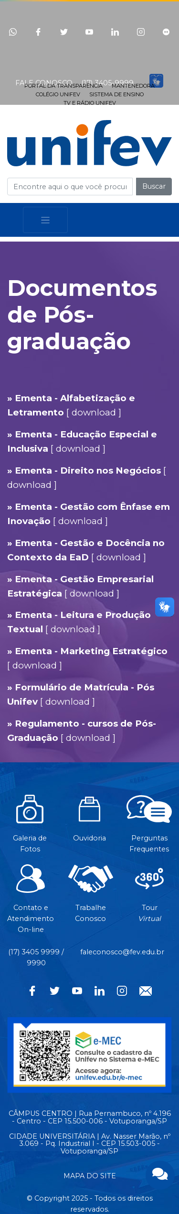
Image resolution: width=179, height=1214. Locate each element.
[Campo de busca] (70, 186)
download (94, 412)
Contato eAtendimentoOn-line (30, 904)
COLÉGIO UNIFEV (58, 94)
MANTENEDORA (133, 85)
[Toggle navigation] (45, 220)
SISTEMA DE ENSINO (116, 94)
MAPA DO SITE (89, 1176)
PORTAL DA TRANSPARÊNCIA (63, 85)
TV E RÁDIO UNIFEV (89, 103)
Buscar (154, 186)
